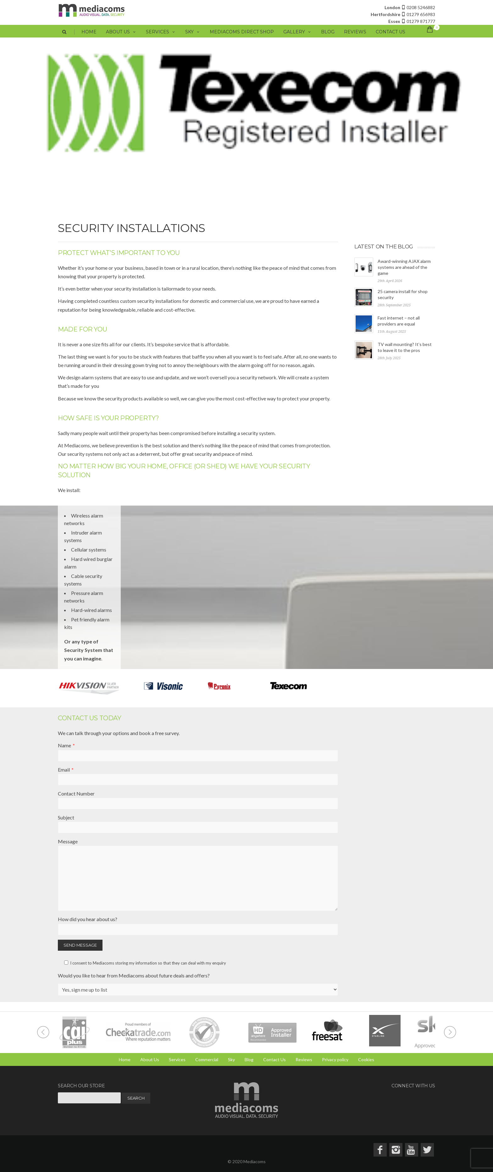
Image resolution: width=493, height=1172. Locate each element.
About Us (121, 39)
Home (89, 39)
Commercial (206, 1059)
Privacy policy (335, 1059)
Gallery (297, 39)
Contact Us (390, 39)
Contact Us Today (89, 718)
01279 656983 (403, 14)
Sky (192, 39)
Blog (328, 39)
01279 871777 (411, 21)
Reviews (355, 39)
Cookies (366, 1059)
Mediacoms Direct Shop (242, 39)
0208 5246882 (410, 7)
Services (161, 39)
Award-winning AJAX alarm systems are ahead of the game (404, 267)
